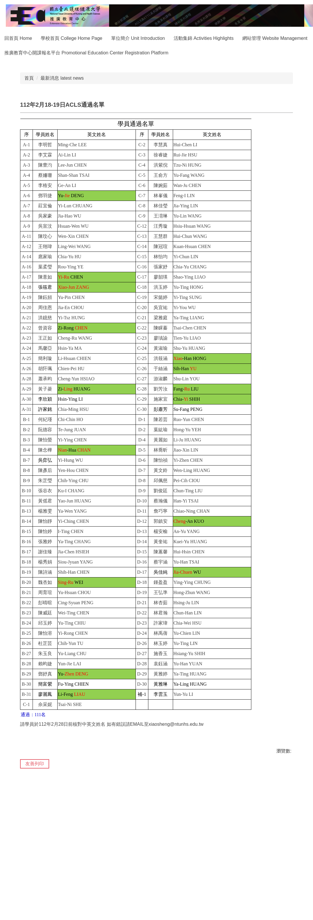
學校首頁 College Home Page (84, 38)
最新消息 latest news (61, 167)
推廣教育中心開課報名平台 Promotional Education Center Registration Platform (160, 52)
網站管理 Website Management (37, 52)
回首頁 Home (31, 38)
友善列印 (34, 853)
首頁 (29, 167)
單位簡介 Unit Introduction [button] (150, 38)
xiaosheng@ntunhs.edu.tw (176, 813)
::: (6, 38)
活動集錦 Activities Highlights (216, 38)
